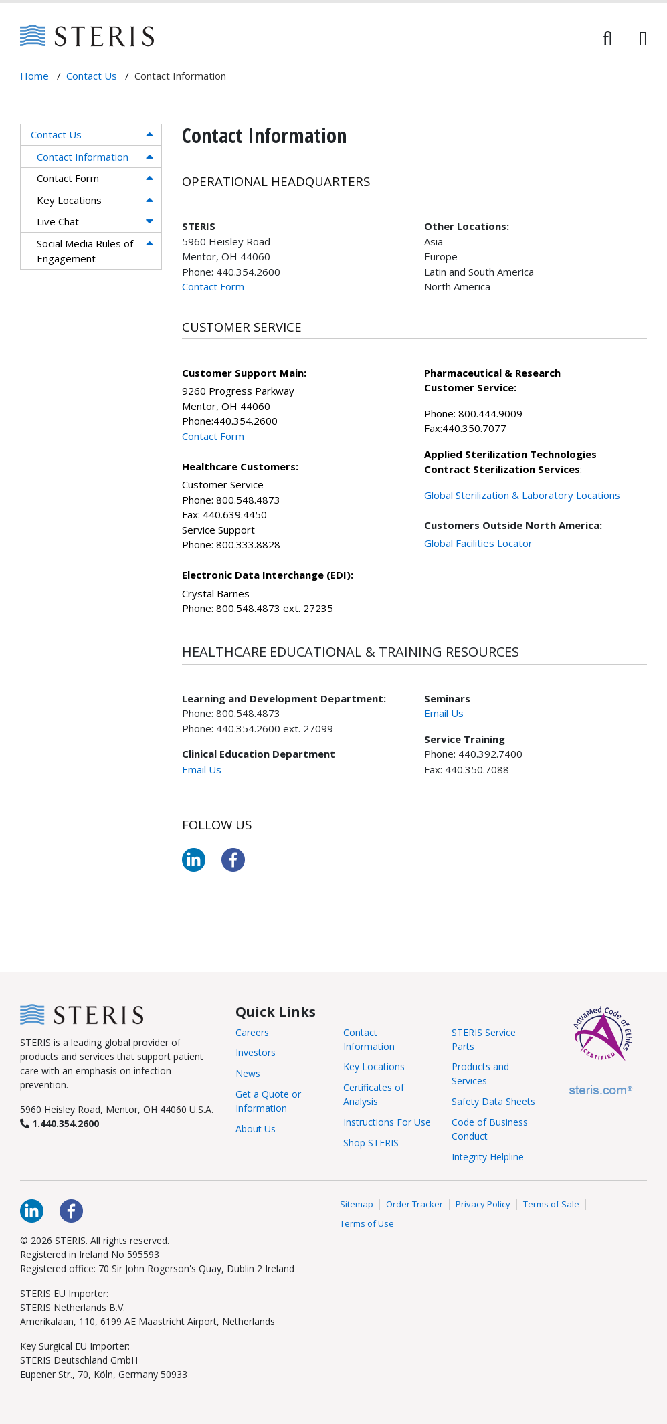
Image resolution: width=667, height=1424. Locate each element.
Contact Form (68, 178)
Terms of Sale (551, 1204)
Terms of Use (367, 1224)
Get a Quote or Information (268, 1101)
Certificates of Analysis (373, 1094)
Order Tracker (414, 1204)
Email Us (201, 769)
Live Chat (58, 221)
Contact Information (82, 156)
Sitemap (356, 1204)
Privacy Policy (483, 1204)
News (247, 1073)
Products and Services (480, 1073)
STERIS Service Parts (484, 1039)
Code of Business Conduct (490, 1129)
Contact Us (56, 134)
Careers (252, 1032)
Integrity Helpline (488, 1156)
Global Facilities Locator (478, 543)
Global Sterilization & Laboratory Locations (522, 495)
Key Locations (69, 200)
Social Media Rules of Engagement (85, 251)
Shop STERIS (371, 1142)
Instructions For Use (387, 1122)
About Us (255, 1128)
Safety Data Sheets (493, 1101)
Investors (255, 1052)
